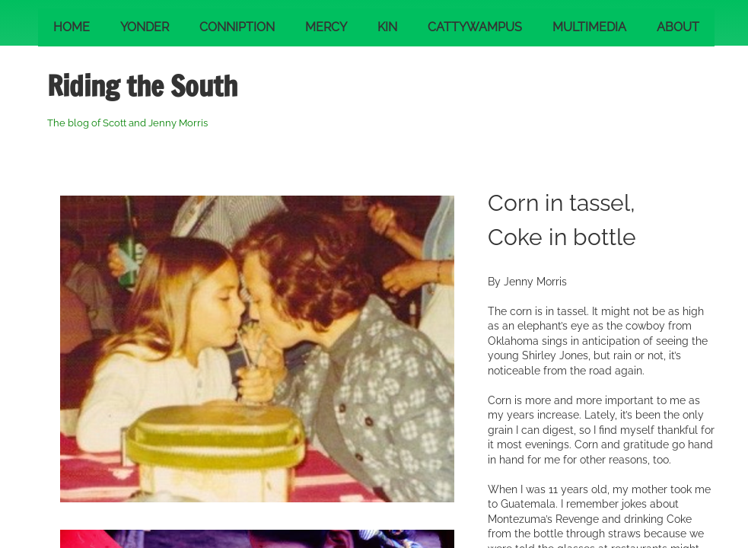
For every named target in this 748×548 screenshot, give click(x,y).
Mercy (326, 27)
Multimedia (589, 27)
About (678, 27)
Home (71, 27)
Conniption (237, 27)
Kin (387, 27)
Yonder (144, 27)
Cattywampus (475, 27)
